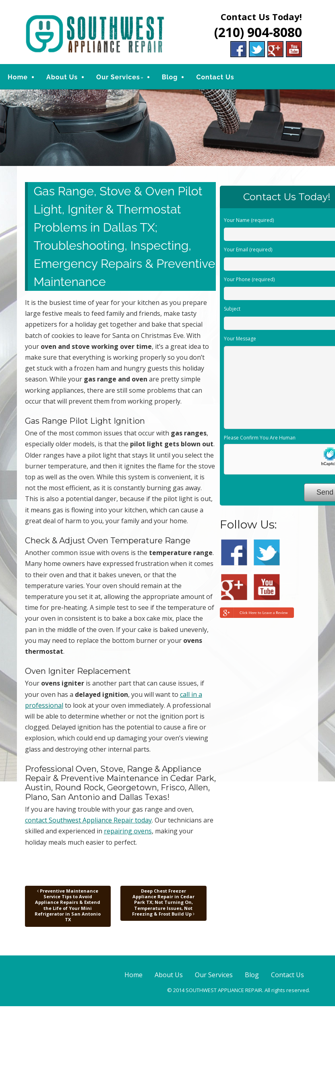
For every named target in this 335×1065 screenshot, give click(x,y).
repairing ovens (128, 831)
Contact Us (215, 77)
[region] (167, 127)
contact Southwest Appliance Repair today (88, 820)
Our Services (118, 77)
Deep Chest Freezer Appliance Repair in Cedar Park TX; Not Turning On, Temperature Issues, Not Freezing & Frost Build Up (163, 902)
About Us (62, 77)
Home (18, 77)
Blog (170, 77)
